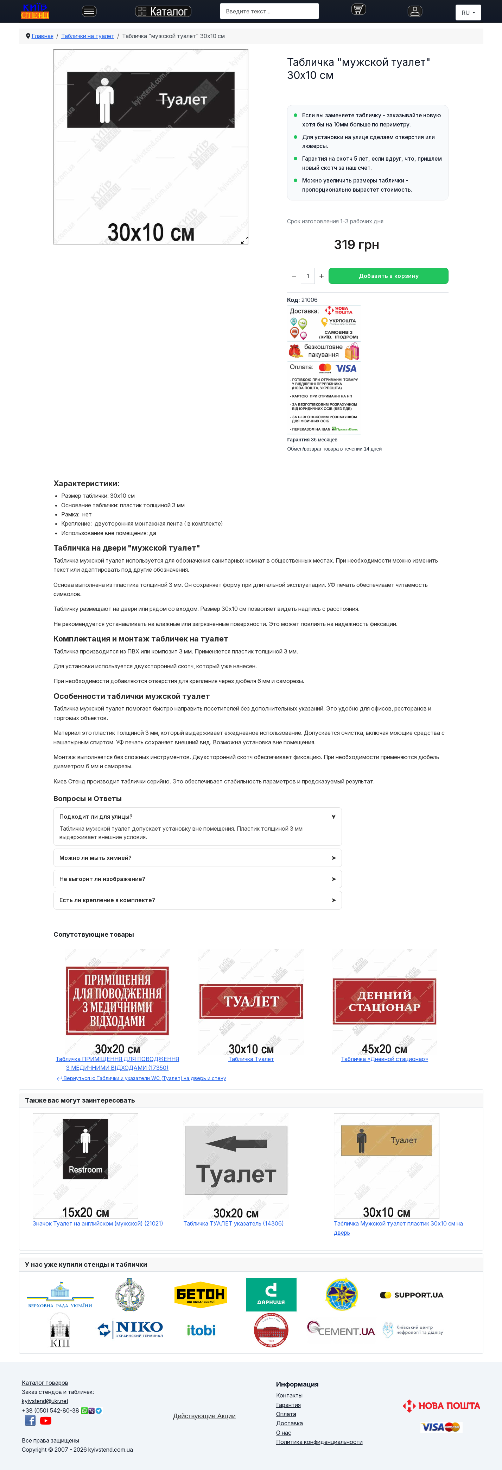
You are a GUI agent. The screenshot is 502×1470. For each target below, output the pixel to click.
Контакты (289, 1395)
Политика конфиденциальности (319, 1441)
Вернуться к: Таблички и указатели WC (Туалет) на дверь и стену (141, 1078)
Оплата (286, 1414)
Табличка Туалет (251, 1058)
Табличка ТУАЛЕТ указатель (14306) (233, 1223)
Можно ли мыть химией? (95, 857)
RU (466, 12)
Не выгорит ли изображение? (102, 878)
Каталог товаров (45, 1382)
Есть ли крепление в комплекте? (107, 900)
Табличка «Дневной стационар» (384, 1058)
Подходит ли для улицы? (96, 816)
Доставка (289, 1423)
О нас (283, 1432)
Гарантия (288, 1404)
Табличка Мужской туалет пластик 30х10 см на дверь (398, 1228)
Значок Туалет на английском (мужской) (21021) (98, 1223)
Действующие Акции (204, 1416)
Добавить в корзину (389, 275)
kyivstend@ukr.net (45, 1400)
